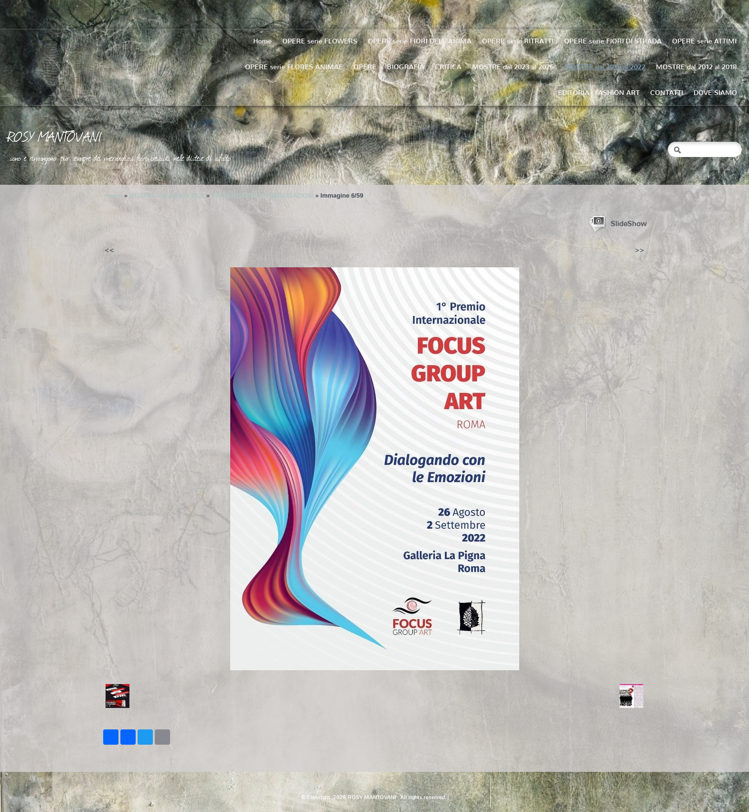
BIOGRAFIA (405, 67)
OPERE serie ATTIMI (704, 41)
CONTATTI (666, 92)
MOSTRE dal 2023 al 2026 (513, 67)
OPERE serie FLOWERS (319, 41)
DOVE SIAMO (715, 92)
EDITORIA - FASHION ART (599, 92)
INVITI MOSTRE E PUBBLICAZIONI (263, 195)
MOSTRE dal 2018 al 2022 (604, 67)
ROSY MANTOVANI (54, 136)
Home (262, 41)
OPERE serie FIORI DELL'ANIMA (419, 41)
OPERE (364, 67)
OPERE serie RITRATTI (518, 41)
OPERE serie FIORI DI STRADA (613, 41)
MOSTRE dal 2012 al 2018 (696, 67)
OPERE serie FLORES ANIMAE (294, 67)
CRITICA (448, 67)
